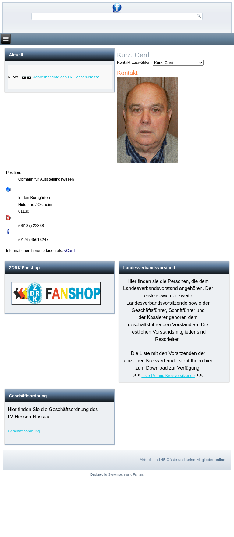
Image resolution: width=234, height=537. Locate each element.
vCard (69, 250)
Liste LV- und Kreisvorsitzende (168, 375)
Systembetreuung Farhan (125, 474)
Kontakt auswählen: (134, 62)
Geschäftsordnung (24, 431)
